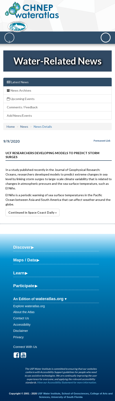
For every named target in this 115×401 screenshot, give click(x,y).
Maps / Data (24, 260)
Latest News (18, 82)
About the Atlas (24, 312)
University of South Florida (67, 397)
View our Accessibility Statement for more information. (66, 382)
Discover (22, 247)
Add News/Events (19, 115)
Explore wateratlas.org (29, 306)
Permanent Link (102, 140)
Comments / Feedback (22, 107)
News (24, 126)
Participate (23, 285)
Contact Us (21, 318)
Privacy (18, 337)
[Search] (9, 38)
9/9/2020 (11, 141)
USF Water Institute (49, 393)
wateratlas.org (49, 298)
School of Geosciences (75, 393)
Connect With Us (25, 347)
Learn (18, 273)
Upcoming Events (21, 99)
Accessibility (21, 324)
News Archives (19, 90)
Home (11, 126)
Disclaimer (20, 331)
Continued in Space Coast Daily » (32, 212)
